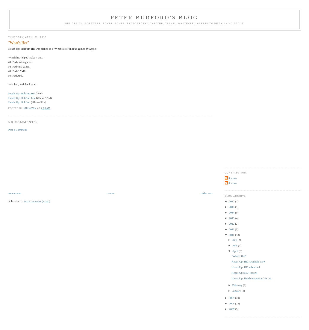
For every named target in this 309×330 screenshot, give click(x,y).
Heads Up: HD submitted (246, 267)
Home (111, 193)
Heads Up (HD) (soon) (244, 272)
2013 (232, 218)
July (235, 239)
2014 (232, 212)
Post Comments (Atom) (37, 201)
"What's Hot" (239, 256)
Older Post (206, 193)
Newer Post (14, 193)
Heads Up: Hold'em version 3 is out (251, 278)
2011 (232, 229)
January (237, 290)
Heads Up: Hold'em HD (21, 93)
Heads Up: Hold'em (19, 102)
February (237, 285)
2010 (232, 234)
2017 (232, 201)
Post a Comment (17, 129)
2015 (232, 207)
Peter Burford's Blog (154, 17)
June (235, 245)
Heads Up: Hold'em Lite (21, 98)
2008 (232, 303)
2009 (232, 297)
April (235, 251)
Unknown (231, 178)
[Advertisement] (40, 161)
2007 (232, 309)
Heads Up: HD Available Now (248, 261)
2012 (232, 223)
